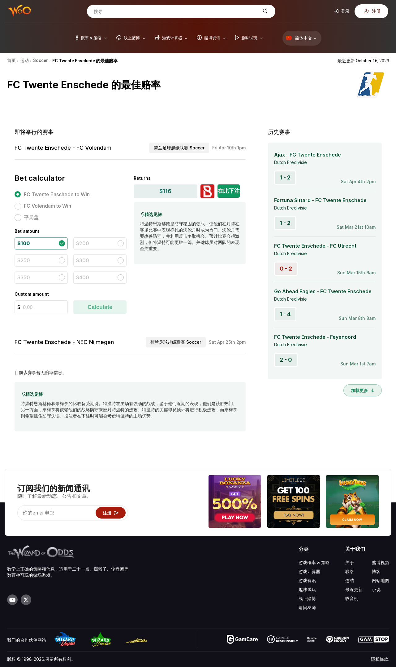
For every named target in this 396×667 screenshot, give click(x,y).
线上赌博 (307, 598)
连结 (349, 580)
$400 (82, 277)
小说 (376, 589)
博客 (376, 571)
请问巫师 (307, 607)
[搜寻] (176, 11)
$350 (23, 277)
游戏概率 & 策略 (314, 562)
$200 (82, 243)
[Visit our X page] (26, 599)
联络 (349, 571)
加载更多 (362, 390)
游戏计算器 (309, 571)
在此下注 (228, 191)
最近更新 (354, 589)
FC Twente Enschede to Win (57, 194)
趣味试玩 (307, 589)
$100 (23, 243)
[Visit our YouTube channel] (12, 599)
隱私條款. (380, 659)
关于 (349, 562)
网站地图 (380, 580)
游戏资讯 (307, 580)
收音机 (351, 598)
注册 (372, 11)
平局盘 (31, 217)
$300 (82, 260)
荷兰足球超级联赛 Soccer (179, 147)
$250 (23, 260)
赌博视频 (380, 562)
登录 (342, 11)
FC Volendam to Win (47, 206)
